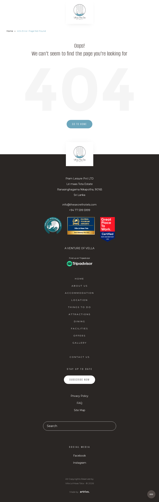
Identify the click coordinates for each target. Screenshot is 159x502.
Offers (79, 335)
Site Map (79, 410)
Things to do (79, 307)
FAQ (79, 403)
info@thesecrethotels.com (79, 204)
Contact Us (80, 357)
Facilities (79, 328)
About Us (80, 285)
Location (79, 300)
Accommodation (79, 293)
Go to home (79, 124)
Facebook (79, 455)
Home (10, 31)
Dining (79, 321)
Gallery (79, 342)
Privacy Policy (79, 396)
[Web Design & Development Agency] (84, 491)
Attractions (80, 314)
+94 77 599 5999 (79, 210)
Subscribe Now (79, 380)
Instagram (79, 462)
